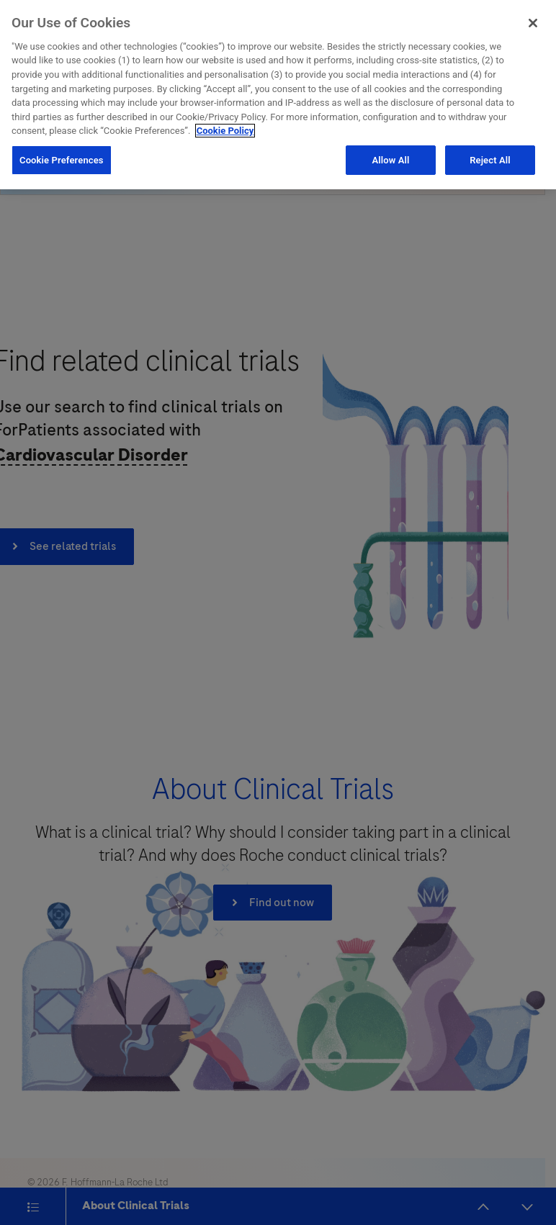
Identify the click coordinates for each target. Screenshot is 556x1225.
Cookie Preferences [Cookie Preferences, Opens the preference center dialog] (61, 156)
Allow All (390, 156)
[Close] (533, 20)
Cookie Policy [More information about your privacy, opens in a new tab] (225, 127)
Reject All (490, 156)
